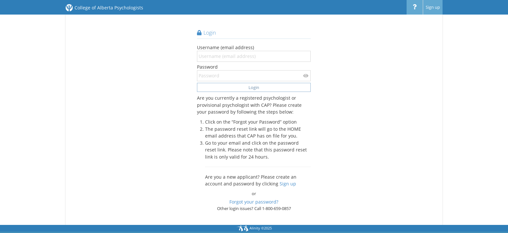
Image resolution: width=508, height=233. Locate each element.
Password (254, 72)
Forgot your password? (253, 202)
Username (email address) (254, 53)
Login (253, 87)
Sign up (433, 7)
